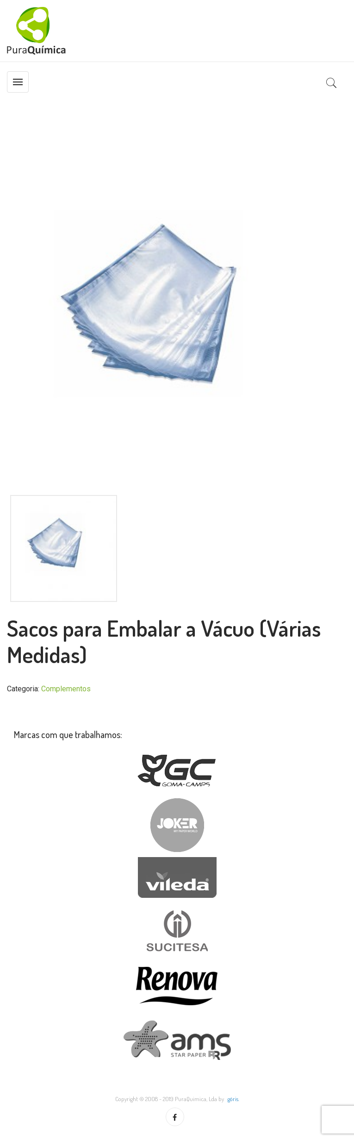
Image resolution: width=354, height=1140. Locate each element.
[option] (177, 321)
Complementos (66, 688)
